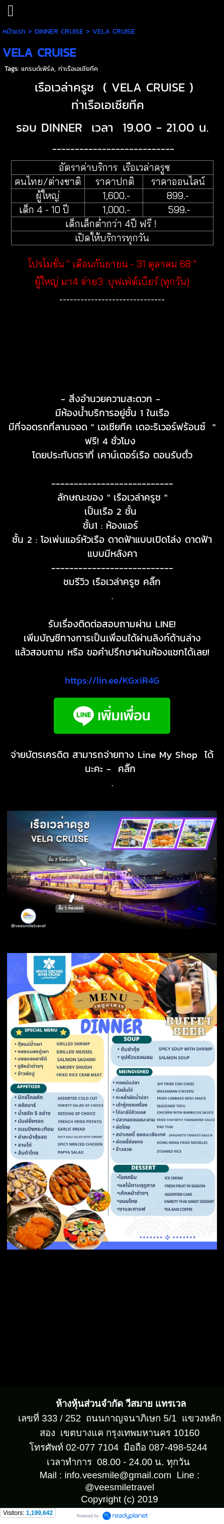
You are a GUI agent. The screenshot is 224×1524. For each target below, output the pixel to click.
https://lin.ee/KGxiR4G (112, 680)
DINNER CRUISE (59, 31)
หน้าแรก (14, 31)
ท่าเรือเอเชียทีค (78, 68)
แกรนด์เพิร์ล (37, 68)
